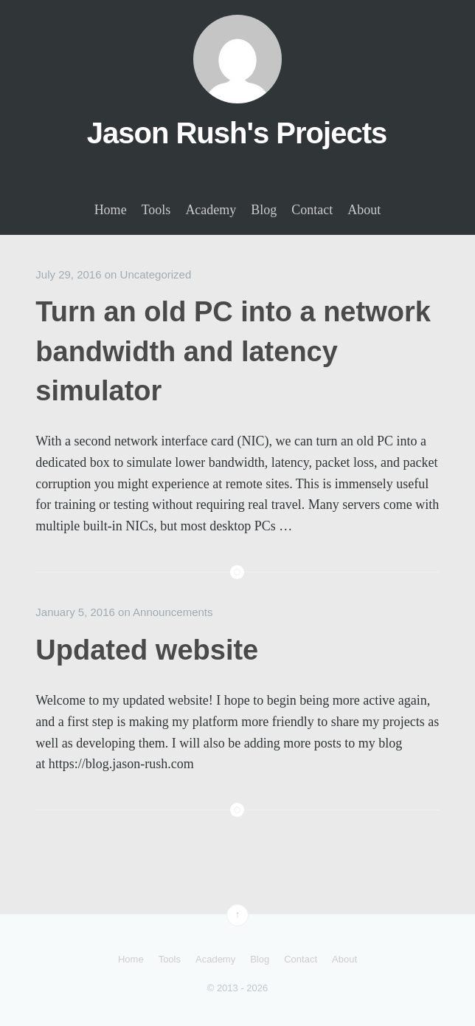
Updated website (146, 650)
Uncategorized (156, 274)
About (364, 209)
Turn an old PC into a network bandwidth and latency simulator (233, 351)
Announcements (172, 612)
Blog (264, 209)
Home (110, 209)
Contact (312, 209)
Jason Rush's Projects (236, 133)
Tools (156, 209)
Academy (210, 209)
